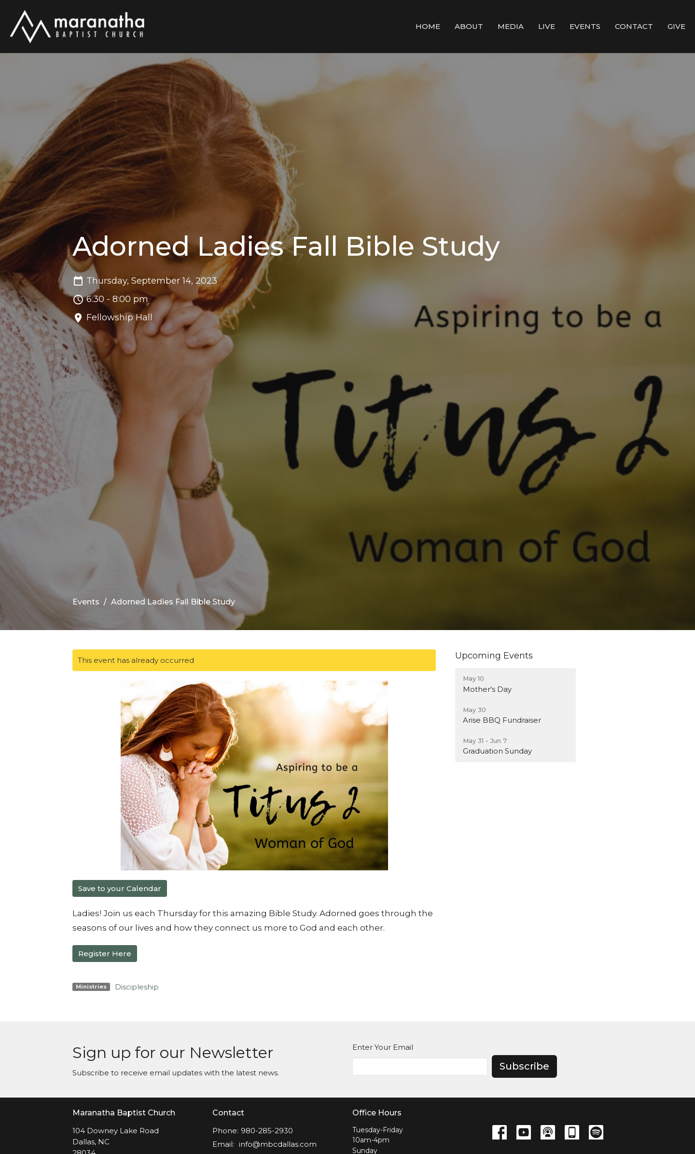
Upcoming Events (494, 655)
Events (585, 26)
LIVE (546, 26)
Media (511, 26)
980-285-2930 (267, 1130)
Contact (634, 26)
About (469, 26)
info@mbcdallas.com (278, 1144)
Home (428, 26)
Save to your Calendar (119, 888)
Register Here (104, 953)
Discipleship (137, 986)
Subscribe (524, 1066)
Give (676, 26)
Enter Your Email (382, 1047)
